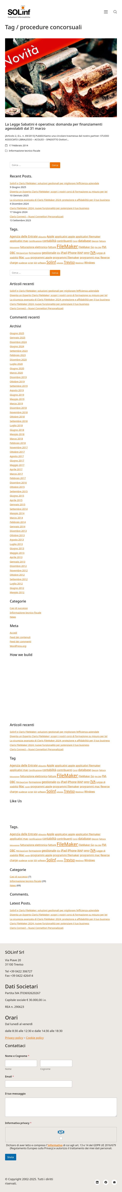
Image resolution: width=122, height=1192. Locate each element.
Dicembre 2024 (18, 342)
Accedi (13, 632)
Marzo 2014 (16, 517)
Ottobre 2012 (17, 574)
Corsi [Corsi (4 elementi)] (75, 241)
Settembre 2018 (19, 421)
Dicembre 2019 (18, 377)
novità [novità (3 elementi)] (27, 258)
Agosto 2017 (17, 456)
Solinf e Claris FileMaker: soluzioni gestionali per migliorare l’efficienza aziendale (54, 183)
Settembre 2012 (19, 579)
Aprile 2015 (16, 500)
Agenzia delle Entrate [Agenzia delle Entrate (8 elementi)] (24, 236)
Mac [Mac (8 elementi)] (21, 257)
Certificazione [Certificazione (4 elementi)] (35, 241)
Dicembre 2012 (18, 565)
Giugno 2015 (17, 495)
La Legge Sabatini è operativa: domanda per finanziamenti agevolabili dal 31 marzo (53, 126)
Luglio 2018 (16, 425)
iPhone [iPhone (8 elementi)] (72, 253)
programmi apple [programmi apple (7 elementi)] (41, 257)
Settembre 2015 (19, 491)
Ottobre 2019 (17, 381)
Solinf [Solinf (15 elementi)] (51, 262)
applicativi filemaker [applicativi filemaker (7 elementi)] (88, 236)
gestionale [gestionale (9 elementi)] (49, 253)
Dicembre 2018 (18, 407)
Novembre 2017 (19, 447)
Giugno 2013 (17, 548)
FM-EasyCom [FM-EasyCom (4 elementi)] (22, 253)
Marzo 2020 (16, 372)
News (13, 616)
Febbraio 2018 (18, 443)
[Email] (114, 1182)
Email (9, 1076)
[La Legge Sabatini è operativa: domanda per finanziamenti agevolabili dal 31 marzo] (61, 77)
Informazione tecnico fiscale (24, 150)
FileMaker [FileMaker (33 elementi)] (67, 246)
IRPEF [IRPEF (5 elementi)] (87, 252)
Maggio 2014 (17, 513)
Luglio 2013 (16, 544)
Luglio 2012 (16, 583)
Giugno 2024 (17, 346)
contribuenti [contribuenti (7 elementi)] (64, 241)
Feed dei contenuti (20, 637)
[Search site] (115, 12)
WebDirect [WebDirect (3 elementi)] (79, 263)
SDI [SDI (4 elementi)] (35, 262)
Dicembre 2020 (18, 359)
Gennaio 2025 (17, 337)
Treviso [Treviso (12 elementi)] (69, 262)
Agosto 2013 (17, 539)
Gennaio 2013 (17, 561)
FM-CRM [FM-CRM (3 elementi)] (98, 247)
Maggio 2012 (17, 592)
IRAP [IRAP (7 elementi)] (80, 253)
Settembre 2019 (19, 385)
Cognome (45, 1069)
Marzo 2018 (16, 438)
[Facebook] (105, 1182)
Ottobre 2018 (17, 416)
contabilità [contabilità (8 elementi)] (49, 241)
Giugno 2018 (17, 429)
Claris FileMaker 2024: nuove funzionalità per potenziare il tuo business (49, 208)
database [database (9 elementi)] (84, 241)
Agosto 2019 (17, 390)
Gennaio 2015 (17, 504)
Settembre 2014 (19, 508)
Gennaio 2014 (17, 526)
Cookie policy (35, 1038)
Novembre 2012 (19, 570)
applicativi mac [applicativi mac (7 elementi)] (19, 241)
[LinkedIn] (97, 1182)
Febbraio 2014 (18, 522)
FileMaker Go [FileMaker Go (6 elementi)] (86, 247)
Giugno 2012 (17, 588)
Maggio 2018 (17, 434)
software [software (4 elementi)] (42, 262)
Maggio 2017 (17, 465)
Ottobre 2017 (17, 451)
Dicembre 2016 (18, 482)
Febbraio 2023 (18, 355)
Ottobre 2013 (17, 535)
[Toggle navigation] (106, 11)
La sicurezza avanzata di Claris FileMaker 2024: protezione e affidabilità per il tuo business (60, 199)
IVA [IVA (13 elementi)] (93, 252)
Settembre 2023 (19, 350)
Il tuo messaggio (15, 1093)
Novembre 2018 (19, 412)
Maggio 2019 (17, 399)
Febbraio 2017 (18, 478)
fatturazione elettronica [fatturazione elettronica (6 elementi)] (33, 247)
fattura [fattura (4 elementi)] (102, 241)
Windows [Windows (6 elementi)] (89, 262)
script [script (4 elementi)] (30, 262)
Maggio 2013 (17, 552)
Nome (8, 1069)
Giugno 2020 (17, 368)
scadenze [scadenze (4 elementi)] (22, 262)
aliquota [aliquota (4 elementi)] (42, 236)
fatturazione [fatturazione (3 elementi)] (15, 247)
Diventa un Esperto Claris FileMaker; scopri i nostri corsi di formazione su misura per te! (59, 191)
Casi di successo (19, 608)
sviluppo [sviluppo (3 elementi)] (60, 263)
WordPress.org (18, 646)
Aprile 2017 (16, 469)
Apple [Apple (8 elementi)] (50, 236)
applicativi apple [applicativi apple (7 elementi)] (65, 236)
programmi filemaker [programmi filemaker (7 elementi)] (66, 257)
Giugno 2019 (17, 394)
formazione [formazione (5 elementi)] (35, 252)
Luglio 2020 (16, 363)
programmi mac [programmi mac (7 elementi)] (90, 257)
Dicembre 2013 (18, 530)
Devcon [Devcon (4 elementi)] (95, 241)
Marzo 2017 (16, 473)
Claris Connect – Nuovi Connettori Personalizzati (37, 216)
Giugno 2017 (17, 460)
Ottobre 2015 (17, 486)
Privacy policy (14, 1038)
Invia (10, 1157)
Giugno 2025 (17, 333)
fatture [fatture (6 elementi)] (52, 247)
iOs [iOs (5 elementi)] (58, 252)
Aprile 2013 (16, 557)
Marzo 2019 (16, 403)
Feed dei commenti (20, 641)
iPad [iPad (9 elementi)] (64, 253)
